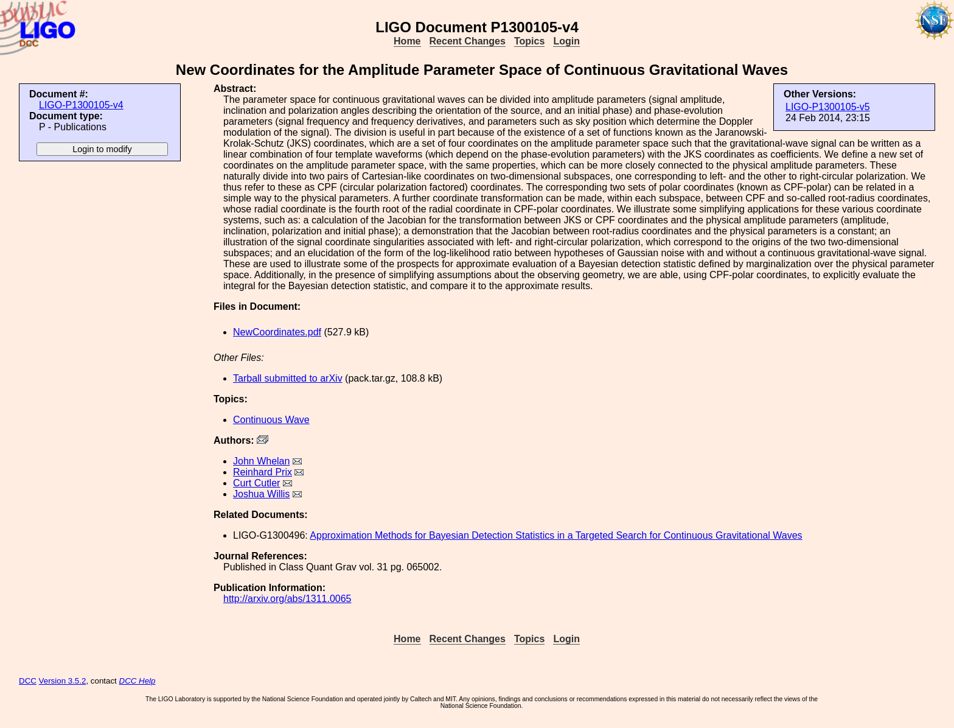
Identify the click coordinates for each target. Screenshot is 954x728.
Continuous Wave (271, 420)
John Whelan (261, 461)
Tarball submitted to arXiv (288, 378)
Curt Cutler (256, 483)
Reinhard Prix (262, 472)
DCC (28, 680)
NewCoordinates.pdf (277, 332)
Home (407, 41)
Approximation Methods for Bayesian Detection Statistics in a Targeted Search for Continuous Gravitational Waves (556, 535)
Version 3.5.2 (62, 680)
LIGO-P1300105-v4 (81, 105)
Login (566, 41)
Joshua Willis (261, 494)
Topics (529, 41)
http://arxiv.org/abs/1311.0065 (287, 598)
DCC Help (137, 680)
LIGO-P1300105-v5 (827, 107)
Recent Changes (468, 41)
